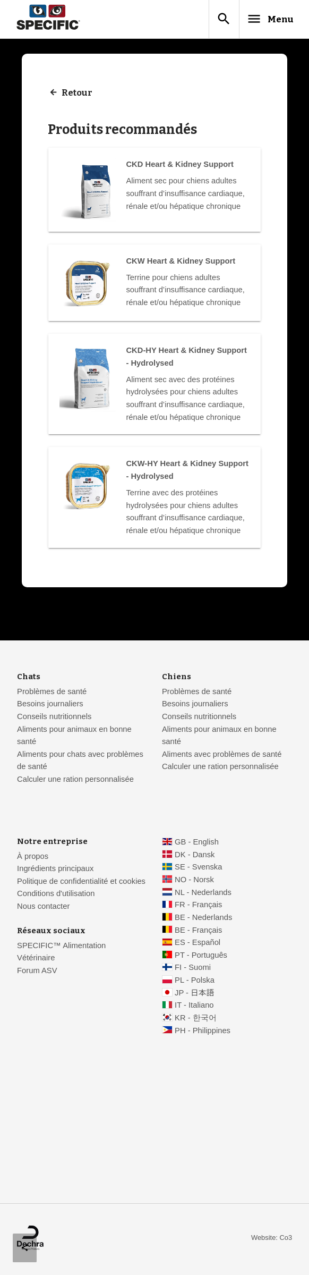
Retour (77, 94)
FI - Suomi (193, 969)
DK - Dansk (194, 856)
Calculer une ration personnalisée (75, 781)
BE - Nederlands (203, 919)
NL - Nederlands (203, 894)
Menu (264, 20)
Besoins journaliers (50, 706)
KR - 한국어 (196, 1020)
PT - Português (201, 956)
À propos (32, 858)
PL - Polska (194, 982)
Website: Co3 (271, 1239)
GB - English (197, 844)
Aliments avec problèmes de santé (221, 756)
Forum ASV (37, 972)
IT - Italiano (194, 1007)
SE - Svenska (198, 869)
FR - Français (198, 906)
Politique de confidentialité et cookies (81, 883)
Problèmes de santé (52, 693)
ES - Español (197, 944)
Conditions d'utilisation (56, 895)
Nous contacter (43, 908)
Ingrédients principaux (55, 870)
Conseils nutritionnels (54, 718)
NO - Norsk (194, 881)
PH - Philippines (202, 1032)
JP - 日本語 (194, 994)
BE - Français (198, 931)
